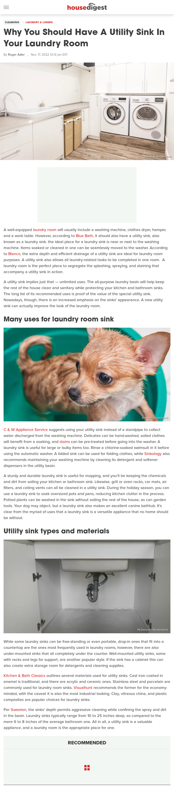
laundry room (44, 230)
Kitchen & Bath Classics (24, 675)
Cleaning (12, 22)
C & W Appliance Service (26, 430)
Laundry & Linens (39, 22)
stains (65, 442)
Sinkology (153, 454)
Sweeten (18, 710)
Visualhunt (83, 687)
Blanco (14, 254)
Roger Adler (16, 54)
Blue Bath (84, 236)
